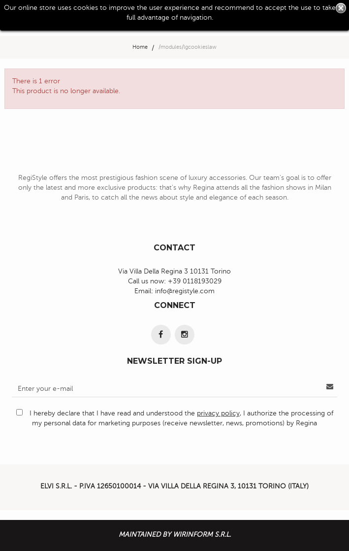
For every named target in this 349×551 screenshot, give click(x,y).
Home (140, 47)
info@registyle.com (185, 291)
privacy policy (218, 413)
